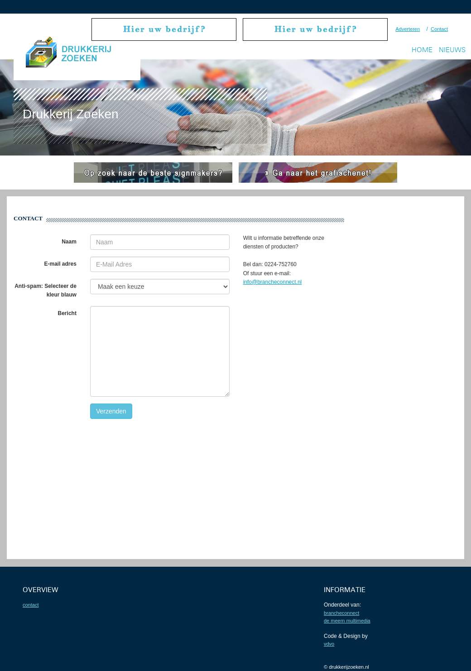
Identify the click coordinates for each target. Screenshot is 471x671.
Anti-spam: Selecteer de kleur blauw (45, 290)
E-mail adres (60, 264)
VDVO (329, 644)
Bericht (67, 313)
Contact (439, 29)
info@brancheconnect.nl (272, 282)
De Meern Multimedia (347, 620)
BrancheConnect (341, 613)
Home (422, 49)
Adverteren (407, 29)
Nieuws (452, 49)
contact (30, 605)
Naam (69, 241)
